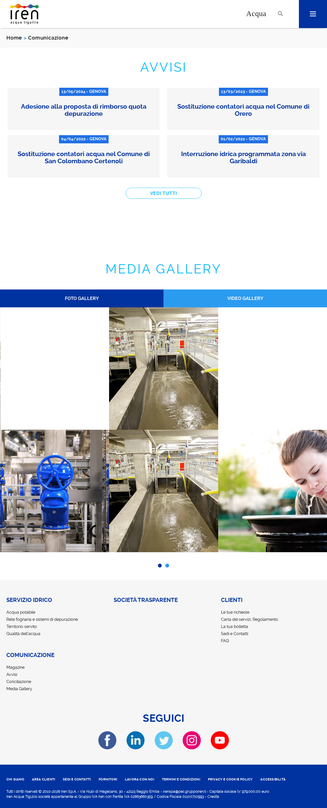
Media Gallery (164, 268)
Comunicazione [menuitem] (30, 655)
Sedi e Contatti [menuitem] (234, 633)
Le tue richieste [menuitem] (235, 612)
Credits (213, 796)
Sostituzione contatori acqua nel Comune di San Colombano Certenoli (84, 157)
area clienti (43, 779)
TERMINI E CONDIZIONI (181, 779)
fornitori (108, 779)
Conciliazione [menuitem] (18, 681)
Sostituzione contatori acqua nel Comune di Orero (243, 110)
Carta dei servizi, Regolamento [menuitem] (249, 619)
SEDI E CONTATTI (77, 779)
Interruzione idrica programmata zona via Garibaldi (243, 157)
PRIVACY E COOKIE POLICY (230, 779)
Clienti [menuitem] (231, 600)
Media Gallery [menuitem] (19, 688)
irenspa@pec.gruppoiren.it (184, 791)
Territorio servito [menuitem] (21, 626)
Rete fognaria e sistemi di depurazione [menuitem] (42, 619)
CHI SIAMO (15, 779)
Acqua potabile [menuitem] (20, 612)
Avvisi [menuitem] (11, 674)
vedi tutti (163, 193)
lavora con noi (139, 779)
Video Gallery (245, 298)
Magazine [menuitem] (15, 667)
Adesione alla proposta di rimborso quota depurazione (83, 110)
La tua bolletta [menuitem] (234, 626)
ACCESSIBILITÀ (273, 779)
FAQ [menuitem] (225, 640)
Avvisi (163, 67)
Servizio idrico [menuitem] (29, 600)
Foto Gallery (82, 298)
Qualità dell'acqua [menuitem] (23, 633)
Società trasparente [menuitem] (146, 600)
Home (14, 38)
